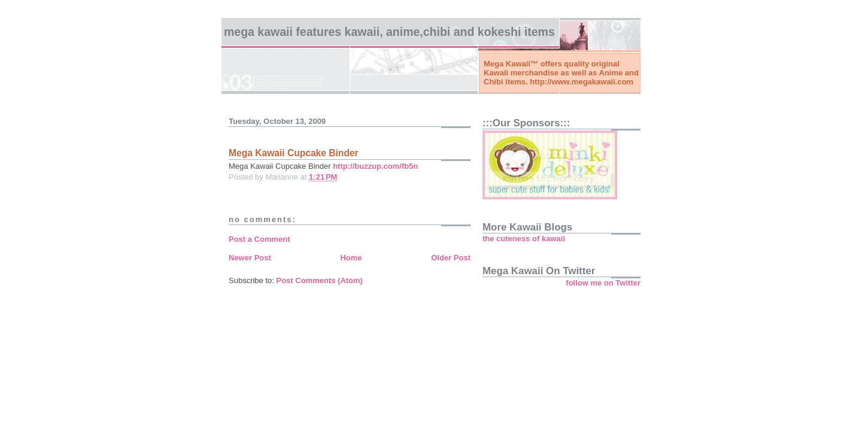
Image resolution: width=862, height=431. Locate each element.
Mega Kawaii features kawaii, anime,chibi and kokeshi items (389, 31)
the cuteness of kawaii (523, 238)
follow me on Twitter (603, 282)
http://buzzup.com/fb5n (375, 166)
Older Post (451, 257)
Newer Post (250, 257)
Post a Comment (259, 239)
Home (351, 257)
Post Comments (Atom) (320, 280)
